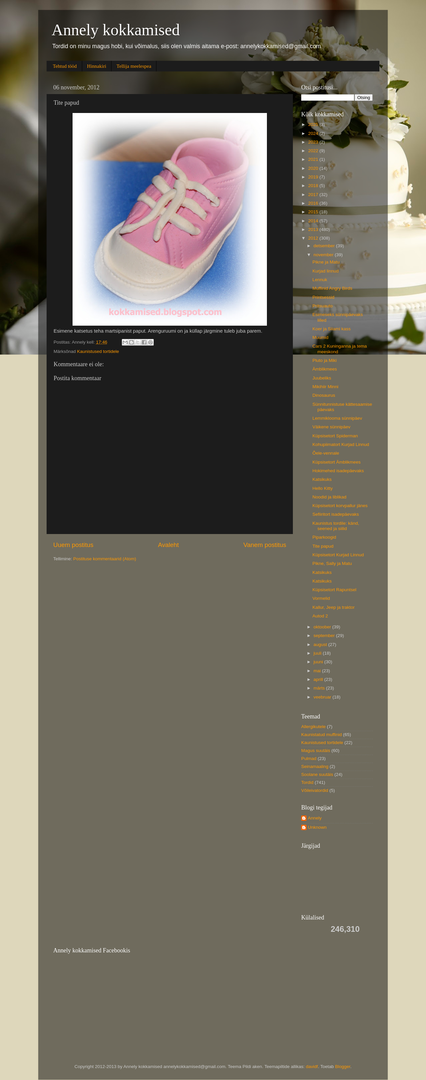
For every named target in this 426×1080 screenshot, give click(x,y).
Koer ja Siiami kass (332, 328)
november (324, 254)
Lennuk (320, 279)
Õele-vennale (326, 453)
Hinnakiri (96, 66)
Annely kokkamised (116, 30)
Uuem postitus (73, 544)
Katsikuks (322, 479)
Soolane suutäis (317, 774)
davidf (312, 1066)
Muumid (320, 337)
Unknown (317, 827)
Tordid (307, 782)
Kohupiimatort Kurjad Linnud (341, 444)
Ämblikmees (325, 369)
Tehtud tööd (65, 66)
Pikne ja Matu (326, 262)
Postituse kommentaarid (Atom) (104, 558)
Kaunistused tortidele (98, 351)
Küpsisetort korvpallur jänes (340, 505)
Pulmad (309, 758)
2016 (314, 203)
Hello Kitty (323, 488)
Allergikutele (313, 726)
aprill (319, 679)
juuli (318, 653)
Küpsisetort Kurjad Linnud (338, 554)
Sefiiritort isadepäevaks (336, 514)
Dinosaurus (324, 395)
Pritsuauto (323, 305)
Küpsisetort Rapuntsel (334, 589)
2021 (314, 159)
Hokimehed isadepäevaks (338, 470)
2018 (314, 185)
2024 (314, 133)
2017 (314, 194)
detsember (325, 245)
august (321, 644)
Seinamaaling (314, 766)
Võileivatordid (314, 790)
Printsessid (323, 297)
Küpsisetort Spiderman (335, 435)
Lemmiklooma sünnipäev (337, 418)
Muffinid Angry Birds (332, 288)
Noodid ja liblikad (329, 496)
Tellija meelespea (133, 66)
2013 (314, 229)
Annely (314, 817)
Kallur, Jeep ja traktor (334, 607)
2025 (314, 124)
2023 (314, 142)
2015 (314, 211)
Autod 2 (320, 615)
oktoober (323, 626)
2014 (314, 220)
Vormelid (321, 598)
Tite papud (323, 546)
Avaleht (168, 544)
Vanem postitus (264, 544)
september (325, 635)
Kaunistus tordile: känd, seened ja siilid (336, 526)
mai (318, 670)
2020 (314, 168)
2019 (314, 176)
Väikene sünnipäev (331, 426)
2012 (314, 238)
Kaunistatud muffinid (321, 734)
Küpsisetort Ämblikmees (337, 462)
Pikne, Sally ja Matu (332, 563)
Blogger (342, 1066)
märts (320, 688)
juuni (319, 661)
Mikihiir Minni (325, 386)
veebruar (323, 697)
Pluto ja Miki (325, 360)
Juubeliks (322, 378)
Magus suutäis (315, 750)
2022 (314, 150)
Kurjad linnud (326, 271)
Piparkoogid (324, 537)
